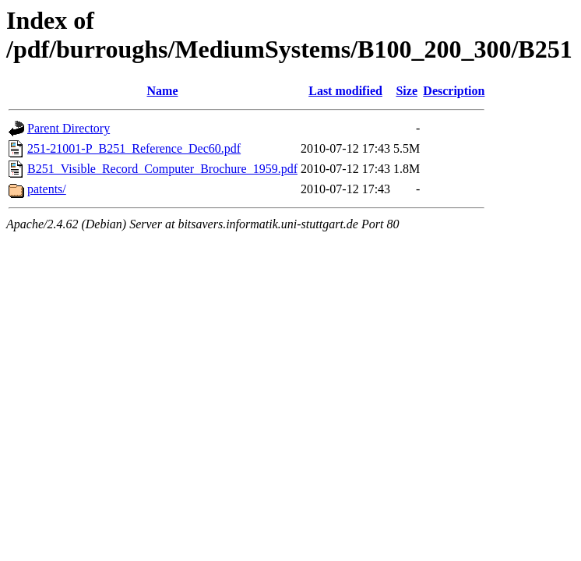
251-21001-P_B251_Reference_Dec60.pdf (134, 148)
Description (453, 90)
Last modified (345, 90)
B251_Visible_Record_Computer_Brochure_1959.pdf (162, 168)
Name (162, 90)
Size (406, 90)
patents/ (46, 189)
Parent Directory (68, 128)
